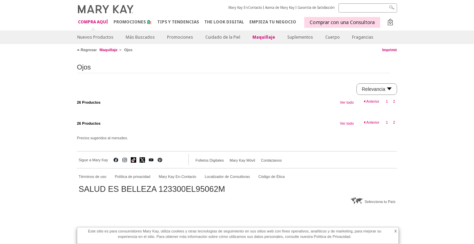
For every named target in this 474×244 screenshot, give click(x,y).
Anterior (372, 101)
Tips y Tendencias (178, 22)
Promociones (180, 37)
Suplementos (300, 37)
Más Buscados (140, 37)
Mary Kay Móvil (242, 160)
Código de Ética (271, 177)
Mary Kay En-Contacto (178, 177)
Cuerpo (332, 37)
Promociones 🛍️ (133, 22)
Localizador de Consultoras (227, 177)
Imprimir (389, 50)
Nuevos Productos (95, 37)
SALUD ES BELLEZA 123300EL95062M (152, 189)
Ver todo (347, 102)
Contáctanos (271, 160)
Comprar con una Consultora (342, 22)
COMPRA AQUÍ (93, 22)
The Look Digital (224, 22)
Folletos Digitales (209, 160)
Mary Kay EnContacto (245, 7)
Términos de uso (92, 177)
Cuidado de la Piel (222, 37)
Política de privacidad (132, 177)
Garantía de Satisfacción (316, 7)
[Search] (367, 8)
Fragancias (362, 37)
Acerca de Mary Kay (279, 7)
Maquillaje (263, 37)
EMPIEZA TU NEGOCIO (272, 22)
